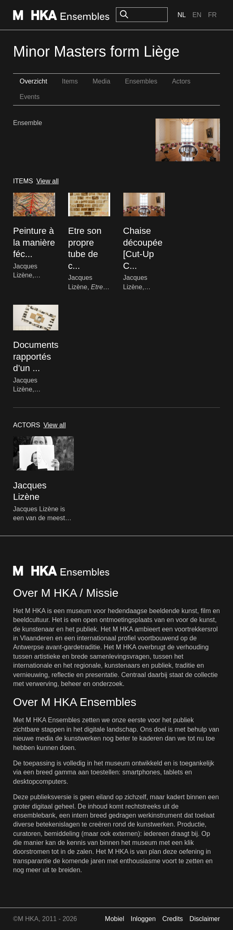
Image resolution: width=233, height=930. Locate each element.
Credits (172, 918)
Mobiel (114, 918)
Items (70, 81)
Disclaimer (204, 918)
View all (47, 181)
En (196, 14)
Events (30, 96)
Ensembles (141, 81)
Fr (212, 14)
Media (102, 81)
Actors (181, 81)
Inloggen (143, 918)
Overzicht (33, 81)
